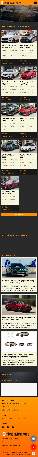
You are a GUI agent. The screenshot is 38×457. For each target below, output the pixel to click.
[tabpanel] (19, 12)
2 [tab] (20, 21)
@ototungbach (5, 377)
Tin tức (20, 419)
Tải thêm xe (19, 214)
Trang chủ (4, 419)
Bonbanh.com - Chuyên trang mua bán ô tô (19, 454)
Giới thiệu (12, 419)
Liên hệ (26, 419)
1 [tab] (18, 21)
